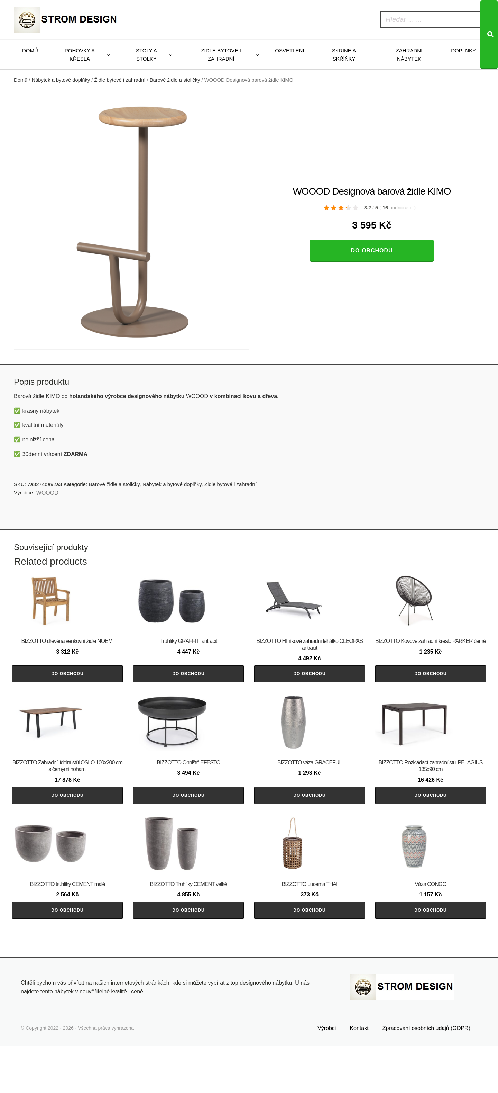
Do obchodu (372, 250)
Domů (30, 50)
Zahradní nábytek (409, 54)
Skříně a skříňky (344, 54)
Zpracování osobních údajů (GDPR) (426, 1075)
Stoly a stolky (146, 54)
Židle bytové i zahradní (221, 54)
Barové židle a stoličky (175, 80)
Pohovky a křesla (80, 54)
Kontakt (359, 1075)
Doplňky (463, 50)
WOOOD (47, 493)
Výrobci (326, 1075)
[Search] (489, 34)
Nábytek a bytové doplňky (61, 80)
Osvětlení (289, 50)
